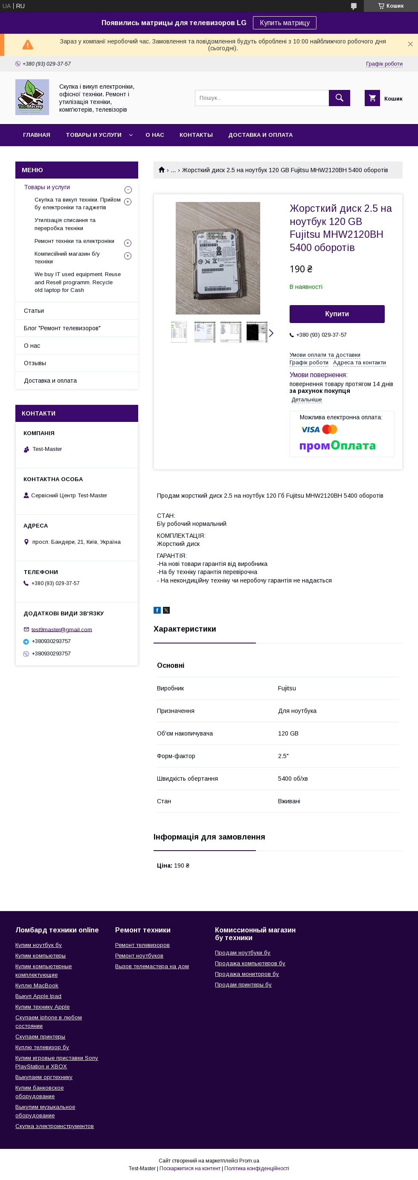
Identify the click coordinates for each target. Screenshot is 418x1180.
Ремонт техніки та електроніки (74, 241)
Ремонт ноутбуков (139, 955)
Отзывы (35, 363)
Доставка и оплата (260, 135)
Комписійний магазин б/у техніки (67, 258)
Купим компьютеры (40, 955)
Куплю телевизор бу (42, 1047)
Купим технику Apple (42, 1007)
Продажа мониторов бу (247, 974)
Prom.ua (249, 1161)
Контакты (196, 135)
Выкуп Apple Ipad (38, 996)
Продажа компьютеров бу (250, 963)
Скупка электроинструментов (54, 1126)
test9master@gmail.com (62, 629)
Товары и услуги (94, 135)
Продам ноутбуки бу (242, 952)
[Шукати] (339, 98)
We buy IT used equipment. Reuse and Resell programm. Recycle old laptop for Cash (78, 282)
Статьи (34, 310)
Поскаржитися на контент (190, 1168)
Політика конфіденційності (256, 1168)
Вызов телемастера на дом (152, 966)
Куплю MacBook (36, 985)
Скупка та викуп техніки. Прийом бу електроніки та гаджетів (78, 203)
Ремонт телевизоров (142, 945)
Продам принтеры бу (243, 984)
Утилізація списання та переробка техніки (65, 224)
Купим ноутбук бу (38, 945)
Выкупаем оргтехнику (44, 1077)
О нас (154, 135)
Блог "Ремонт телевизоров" (62, 328)
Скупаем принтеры (40, 1036)
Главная (36, 135)
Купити (337, 313)
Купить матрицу (285, 22)
